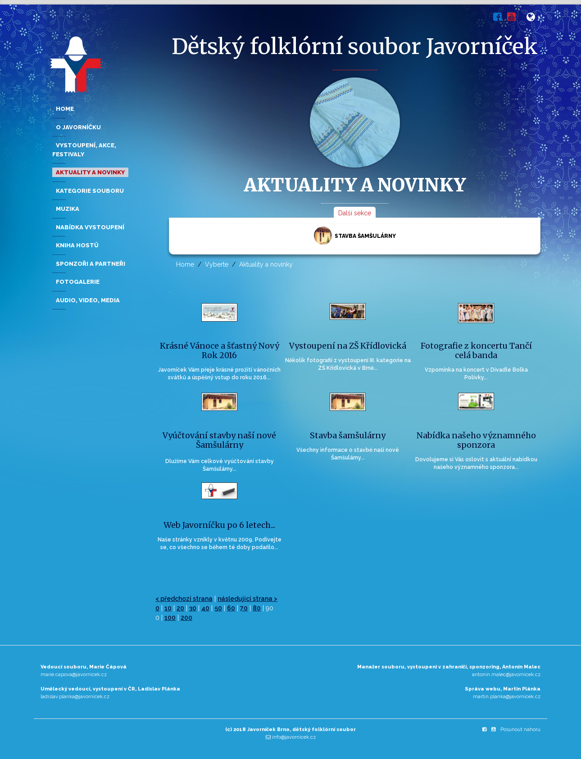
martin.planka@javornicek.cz (506, 697)
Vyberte (216, 264)
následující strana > (247, 598)
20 (180, 608)
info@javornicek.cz (294, 737)
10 (168, 608)
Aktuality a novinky (266, 264)
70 (244, 608)
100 (170, 617)
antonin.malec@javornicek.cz (506, 674)
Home (185, 264)
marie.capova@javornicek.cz (74, 674)
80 (257, 608)
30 (192, 608)
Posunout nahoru (520, 729)
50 (218, 608)
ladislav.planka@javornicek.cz (75, 697)
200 (186, 617)
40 (205, 608)
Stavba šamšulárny (355, 235)
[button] (533, 19)
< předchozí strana (184, 598)
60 (231, 608)
